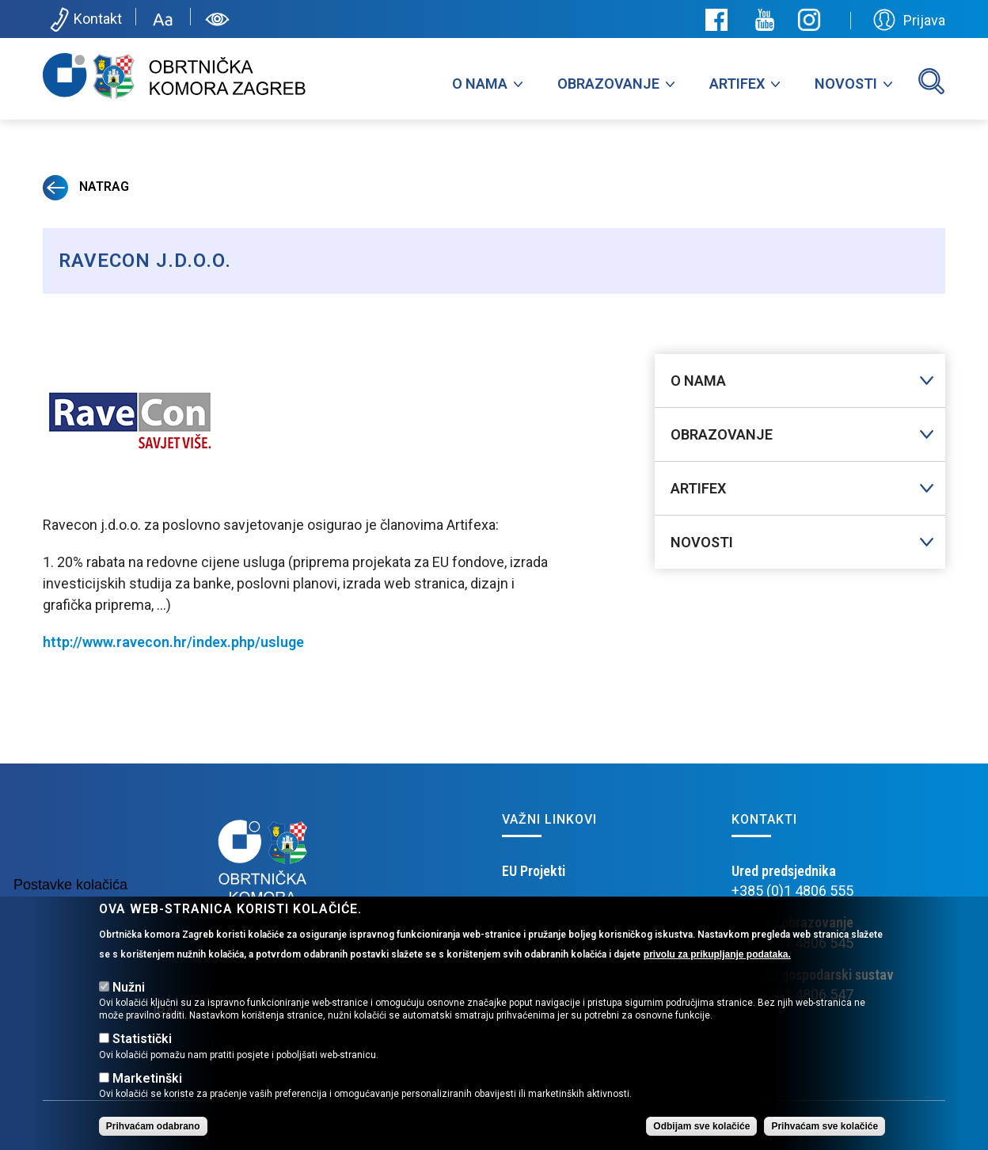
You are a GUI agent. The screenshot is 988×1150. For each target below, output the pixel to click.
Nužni (128, 987)
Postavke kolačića (70, 885)
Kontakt (84, 19)
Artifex (737, 83)
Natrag (86, 186)
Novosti (846, 83)
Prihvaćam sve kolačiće (824, 1126)
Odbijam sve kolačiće (701, 1126)
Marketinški (147, 1078)
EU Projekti (533, 870)
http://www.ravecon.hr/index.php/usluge (173, 642)
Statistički (142, 1038)
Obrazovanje (608, 83)
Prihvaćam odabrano (153, 1126)
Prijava (909, 20)
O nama (479, 83)
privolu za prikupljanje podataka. (717, 954)
